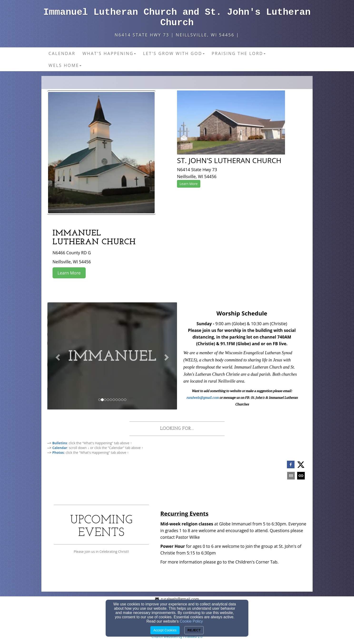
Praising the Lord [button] (239, 53)
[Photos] (58, 452)
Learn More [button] (189, 183)
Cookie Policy (191, 621)
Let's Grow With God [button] (173, 53)
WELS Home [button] (65, 65)
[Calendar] (59, 447)
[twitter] (301, 465)
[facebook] (291, 465)
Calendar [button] (62, 53)
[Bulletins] (59, 443)
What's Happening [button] (109, 53)
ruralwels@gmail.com (202, 397)
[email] (291, 476)
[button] (57, 355)
